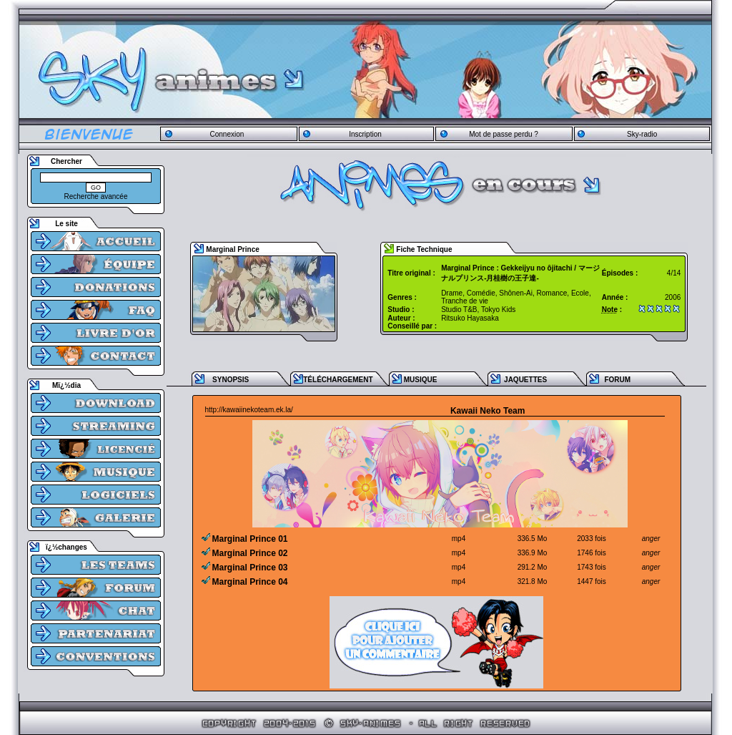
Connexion (226, 134)
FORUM (617, 380)
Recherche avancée (96, 196)
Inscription (365, 134)
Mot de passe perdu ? (503, 134)
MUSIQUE (420, 380)
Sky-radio (642, 134)
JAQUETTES (525, 380)
